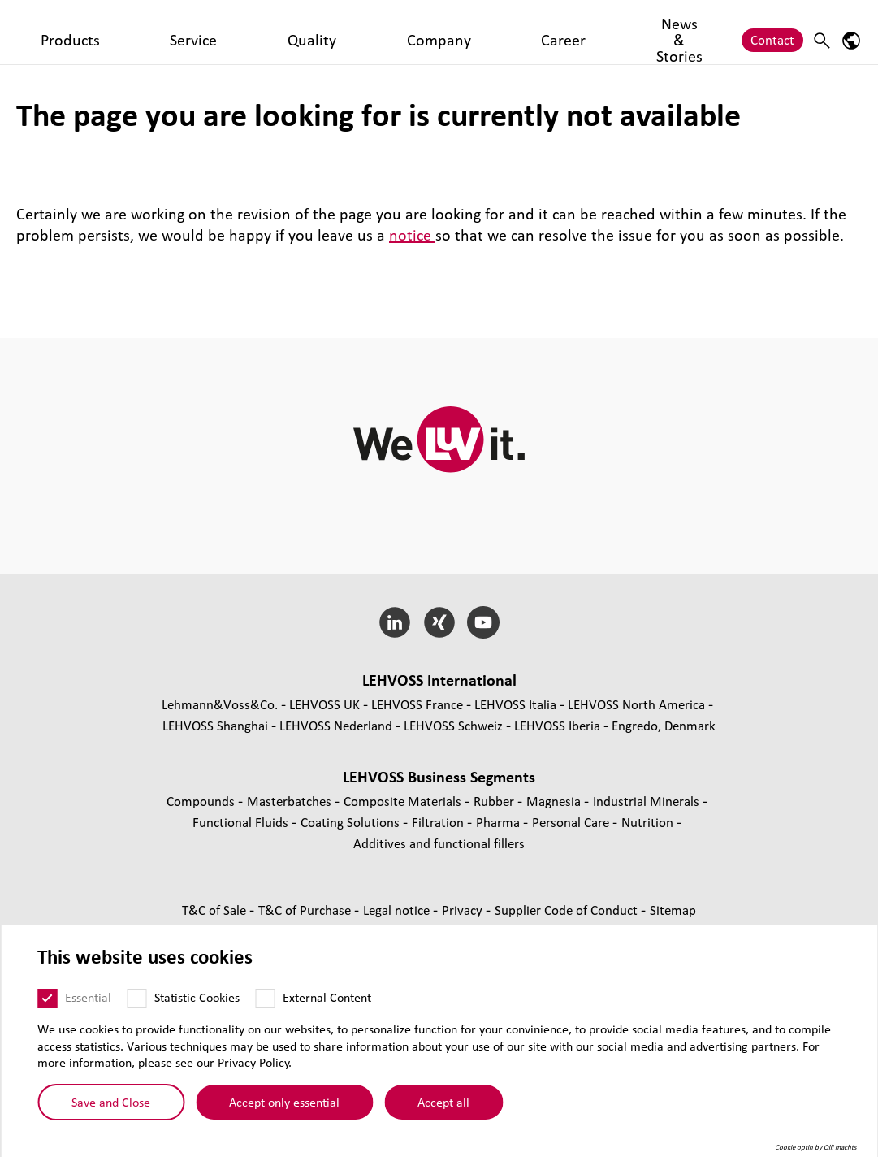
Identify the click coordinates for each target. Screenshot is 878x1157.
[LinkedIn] (394, 622)
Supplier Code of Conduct (568, 909)
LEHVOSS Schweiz (453, 725)
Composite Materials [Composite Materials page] (404, 800)
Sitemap (673, 909)
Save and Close (110, 1101)
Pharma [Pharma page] (499, 822)
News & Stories (529, 31)
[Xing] (439, 622)
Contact (772, 31)
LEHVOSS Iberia (557, 725)
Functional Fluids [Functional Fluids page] (242, 822)
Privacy (464, 909)
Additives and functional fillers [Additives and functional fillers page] (439, 843)
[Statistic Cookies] (136, 998)
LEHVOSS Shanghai (215, 725)
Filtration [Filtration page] (439, 822)
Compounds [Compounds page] (202, 800)
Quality (321, 31)
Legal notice (398, 909)
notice (412, 235)
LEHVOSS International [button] (439, 680)
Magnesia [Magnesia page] (555, 800)
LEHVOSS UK (324, 704)
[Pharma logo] (77, 32)
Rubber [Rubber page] (495, 800)
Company (386, 31)
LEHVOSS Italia (515, 704)
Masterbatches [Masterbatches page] (291, 800)
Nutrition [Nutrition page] (649, 822)
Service (263, 31)
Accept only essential (284, 1101)
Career (449, 31)
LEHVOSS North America (636, 704)
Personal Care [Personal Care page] (572, 822)
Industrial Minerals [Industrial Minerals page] (648, 800)
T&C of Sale (215, 909)
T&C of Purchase (306, 909)
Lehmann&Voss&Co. (220, 704)
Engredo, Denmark (664, 725)
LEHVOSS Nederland (335, 725)
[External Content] (265, 998)
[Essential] (47, 998)
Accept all (443, 1101)
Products (200, 31)
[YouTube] (483, 622)
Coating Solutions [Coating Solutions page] (352, 822)
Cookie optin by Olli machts (816, 1147)
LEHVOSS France (417, 704)
